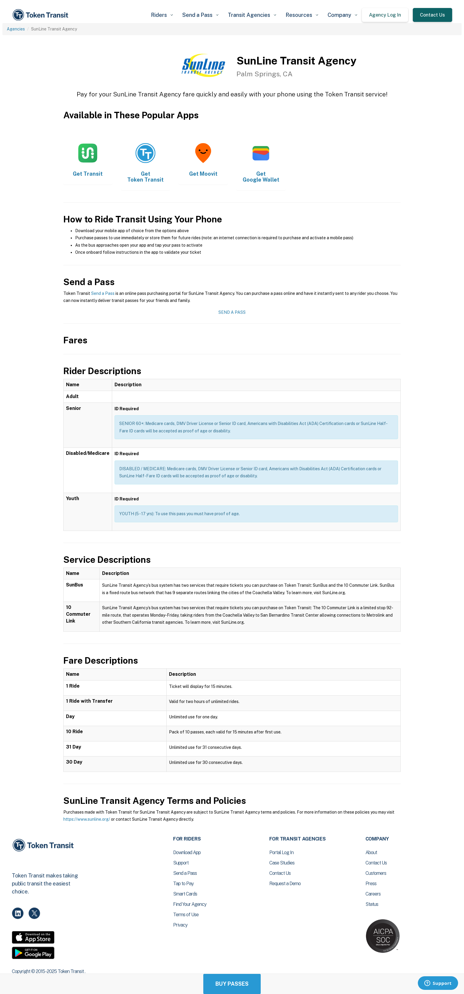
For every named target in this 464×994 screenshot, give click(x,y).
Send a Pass (103, 293)
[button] (162, 15)
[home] (41, 15)
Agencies (16, 29)
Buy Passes (232, 984)
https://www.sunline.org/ (86, 819)
